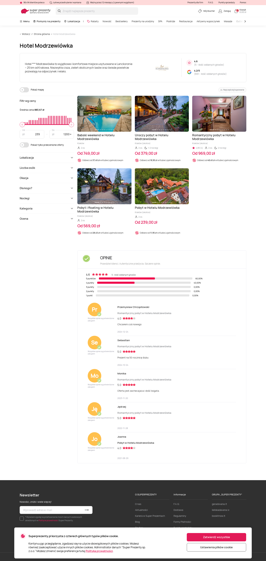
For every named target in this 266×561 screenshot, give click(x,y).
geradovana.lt (219, 504)
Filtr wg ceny (28, 101)
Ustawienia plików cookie (216, 547)
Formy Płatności (182, 521)
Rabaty (93, 21)
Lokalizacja (72, 21)
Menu (25, 21)
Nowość (107, 21)
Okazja (47, 178)
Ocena (47, 219)
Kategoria (47, 208)
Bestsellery (122, 21)
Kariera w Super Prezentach (150, 515)
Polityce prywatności (48, 520)
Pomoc (243, 2)
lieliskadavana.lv (220, 510)
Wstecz (26, 34)
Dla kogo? (47, 188)
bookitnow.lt (218, 515)
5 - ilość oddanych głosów (209, 64)
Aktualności (141, 510)
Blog (137, 521)
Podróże (170, 21)
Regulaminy (180, 515)
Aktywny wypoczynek (208, 21)
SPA (160, 21)
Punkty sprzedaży (226, 2)
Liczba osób (47, 168)
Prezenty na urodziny (143, 21)
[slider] (22, 124)
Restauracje (186, 21)
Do (53, 129)
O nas (138, 504)
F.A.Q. (210, 2)
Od (23, 129)
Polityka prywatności (99, 551)
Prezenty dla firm (195, 2)
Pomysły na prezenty (47, 21)
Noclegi (47, 198)
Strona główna (42, 34)
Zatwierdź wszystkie (216, 537)
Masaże (228, 21)
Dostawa (178, 510)
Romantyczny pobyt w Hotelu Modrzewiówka (144, 313)
